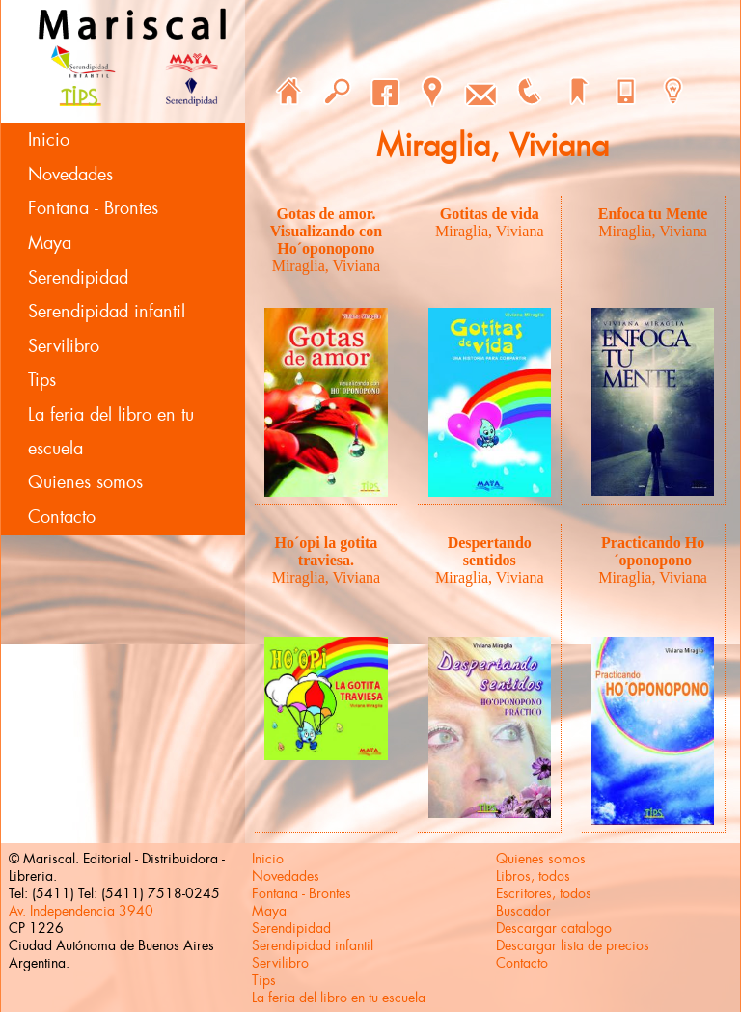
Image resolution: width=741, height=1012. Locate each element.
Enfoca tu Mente (653, 213)
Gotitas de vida (489, 213)
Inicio (48, 139)
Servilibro (63, 346)
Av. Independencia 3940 (81, 910)
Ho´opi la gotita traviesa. (326, 551)
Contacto (62, 517)
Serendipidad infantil (106, 311)
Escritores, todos (543, 893)
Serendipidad (78, 277)
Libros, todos (533, 876)
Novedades (70, 174)
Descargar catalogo (554, 928)
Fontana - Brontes (93, 208)
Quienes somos (85, 482)
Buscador (523, 910)
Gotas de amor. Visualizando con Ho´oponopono (326, 231)
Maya (49, 243)
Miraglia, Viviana (326, 266)
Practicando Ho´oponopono (652, 551)
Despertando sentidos (490, 551)
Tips (42, 380)
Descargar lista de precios (572, 945)
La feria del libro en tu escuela (111, 431)
